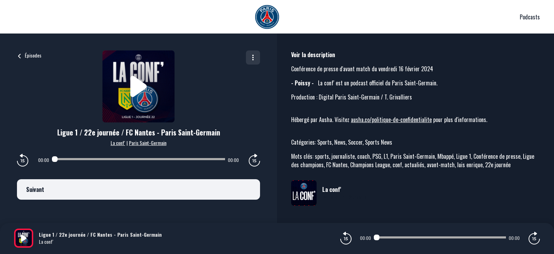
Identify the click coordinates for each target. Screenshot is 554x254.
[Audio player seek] (138, 159)
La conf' (118, 142)
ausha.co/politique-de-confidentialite (391, 119)
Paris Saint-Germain (147, 142)
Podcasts (530, 17)
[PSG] (267, 17)
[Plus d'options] (253, 57)
